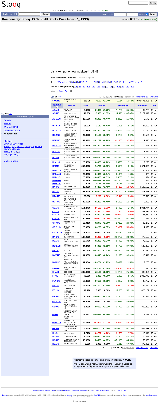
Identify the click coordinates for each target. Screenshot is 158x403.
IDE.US (55, 241)
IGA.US (55, 296)
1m (93, 86)
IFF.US (55, 276)
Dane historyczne (12, 130)
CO (117, 390)
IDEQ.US (56, 246)
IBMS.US (56, 170)
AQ (2, 113)
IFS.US (55, 290)
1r (107, 86)
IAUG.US (56, 119)
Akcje (20, 144)
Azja (14, 146)
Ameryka (29, 146)
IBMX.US (56, 183)
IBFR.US (56, 140)
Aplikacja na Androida (101, 390)
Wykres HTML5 (11, 127)
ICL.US (55, 211)
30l (127, 86)
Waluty (7, 151)
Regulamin (66, 390)
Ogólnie (7, 120)
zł (19, 151)
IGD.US (55, 307)
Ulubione (8, 141)
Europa (20, 146)
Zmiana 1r (123, 106)
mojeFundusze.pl (151, 395)
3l (111, 86)
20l (122, 86)
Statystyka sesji (11, 154)
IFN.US (55, 285)
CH (120, 390)
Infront (4, 395)
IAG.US (55, 113)
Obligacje (16, 149)
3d (80, 86)
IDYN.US (56, 262)
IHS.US (55, 344)
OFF (10, 114)
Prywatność (75, 390)
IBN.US (55, 187)
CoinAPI (97, 395)
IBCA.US (56, 126)
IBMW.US (56, 180)
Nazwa (71, 106)
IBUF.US (56, 202)
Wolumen (142, 106)
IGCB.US (56, 301)
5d (84, 86)
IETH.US (56, 268)
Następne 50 (142, 97)
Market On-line (11, 161)
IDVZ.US (56, 255)
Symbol (57, 104)
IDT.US (55, 250)
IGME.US (56, 322)
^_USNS (56, 101)
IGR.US (55, 328)
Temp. (125, 390)
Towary (7, 149)
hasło (110, 14)
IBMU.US (56, 174)
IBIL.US (55, 157)
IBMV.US (56, 177)
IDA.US (55, 237)
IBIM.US (56, 162)
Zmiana (101, 106)
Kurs (86, 106)
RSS (53, 390)
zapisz (142, 14)
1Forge (125, 395)
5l (114, 86)
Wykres (7, 123)
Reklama (59, 390)
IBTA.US (56, 196)
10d (88, 86)
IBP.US (55, 191)
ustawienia (83, 390)
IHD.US (55, 336)
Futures (38, 146)
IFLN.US (56, 281)
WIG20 (13, 144)
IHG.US (55, 340)
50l (132, 86)
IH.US (55, 333)
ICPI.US (56, 218)
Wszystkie (62, 82)
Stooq (91, 390)
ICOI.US (56, 215)
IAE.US (55, 110)
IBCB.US (56, 130)
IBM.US (55, 166)
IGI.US (55, 314)
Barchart (69, 395)
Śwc (61, 91)
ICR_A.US (57, 232)
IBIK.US (56, 151)
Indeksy (7, 146)
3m (98, 86)
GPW (6, 144)
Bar (66, 91)
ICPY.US (56, 223)
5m (103, 86)
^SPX (100, 10)
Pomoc (34, 390)
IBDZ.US (56, 135)
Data (154, 106)
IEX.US (55, 272)
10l (118, 86)
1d (75, 86)
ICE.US (55, 208)
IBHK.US (56, 145)
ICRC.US (56, 227)
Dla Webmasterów (44, 390)
